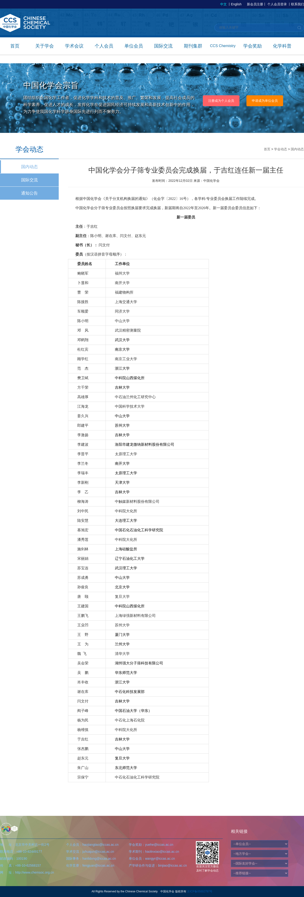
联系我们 (297, 4)
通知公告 (29, 193)
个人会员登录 (277, 4)
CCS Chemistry (223, 46)
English (236, 4)
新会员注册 (255, 4)
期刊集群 (193, 45)
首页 (14, 45)
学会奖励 (252, 45)
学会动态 (280, 149)
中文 (223, 4)
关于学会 (44, 45)
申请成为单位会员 (265, 101)
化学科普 (282, 45)
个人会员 (104, 45)
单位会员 (133, 45)
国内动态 (29, 166)
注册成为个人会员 (221, 101)
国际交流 (163, 45)
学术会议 (74, 45)
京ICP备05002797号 (199, 891)
